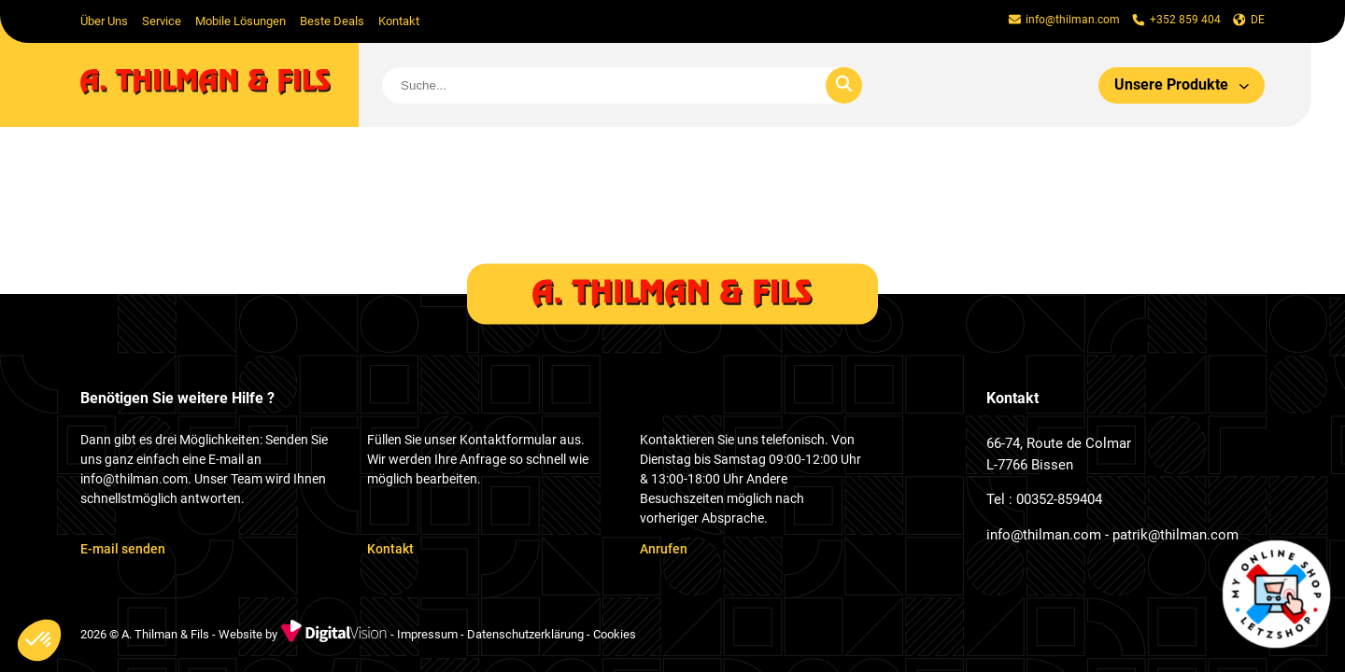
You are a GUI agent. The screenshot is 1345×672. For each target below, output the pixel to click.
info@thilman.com (1043, 534)
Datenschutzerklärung (525, 635)
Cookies (614, 635)
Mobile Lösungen (240, 21)
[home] (219, 85)
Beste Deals (332, 21)
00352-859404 (1059, 499)
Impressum (427, 635)
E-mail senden (122, 548)
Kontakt (398, 21)
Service (161, 21)
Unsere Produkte (1181, 84)
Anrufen (663, 548)
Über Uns (104, 21)
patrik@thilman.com (1175, 534)
